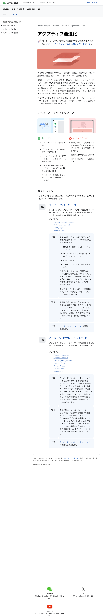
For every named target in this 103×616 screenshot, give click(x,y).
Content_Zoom (59, 369)
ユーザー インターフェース (62, 205)
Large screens (33, 9)
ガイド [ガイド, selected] (14, 14)
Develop (7, 9)
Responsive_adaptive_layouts (64, 222)
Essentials (27, 3)
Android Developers (43, 26)
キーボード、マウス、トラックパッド (68, 338)
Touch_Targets (59, 228)
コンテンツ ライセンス (70, 458)
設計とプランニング (47, 3)
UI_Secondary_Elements (62, 225)
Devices (18, 9)
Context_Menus (59, 366)
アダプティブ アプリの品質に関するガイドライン (68, 44)
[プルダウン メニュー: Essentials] (35, 2)
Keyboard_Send (59, 363)
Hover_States (58, 371)
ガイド (84, 26)
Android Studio (93, 3)
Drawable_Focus (59, 230)
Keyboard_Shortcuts (61, 358)
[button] (14, 25)
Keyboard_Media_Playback (63, 361)
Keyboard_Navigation (61, 355)
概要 (4, 14)
